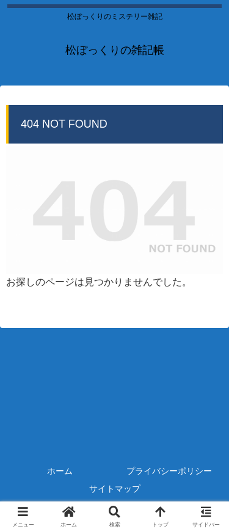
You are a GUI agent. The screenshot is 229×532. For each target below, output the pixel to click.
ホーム (60, 471)
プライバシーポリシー (169, 471)
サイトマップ (114, 489)
